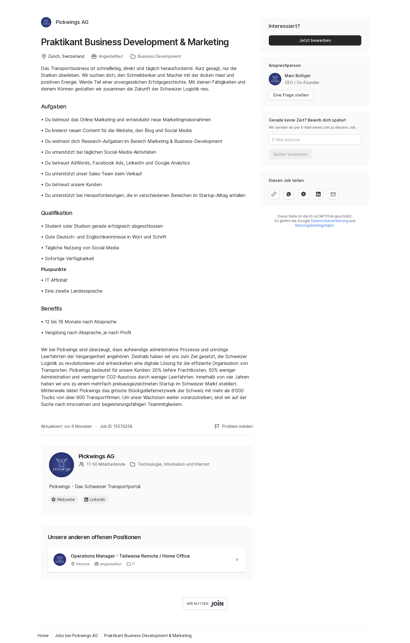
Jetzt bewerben (315, 40)
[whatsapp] (289, 194)
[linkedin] (318, 194)
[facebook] (303, 194)
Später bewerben (290, 154)
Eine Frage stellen (291, 95)
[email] (333, 194)
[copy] (274, 194)
